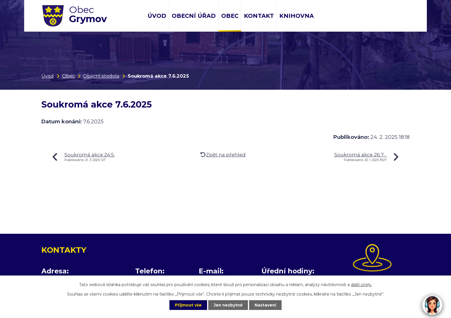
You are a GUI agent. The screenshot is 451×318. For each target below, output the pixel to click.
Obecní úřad (194, 15)
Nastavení (267, 304)
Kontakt (259, 15)
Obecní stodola (101, 76)
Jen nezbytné (228, 304)
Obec (229, 15)
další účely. (361, 284)
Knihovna (296, 15)
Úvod (157, 15)
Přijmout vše (186, 304)
